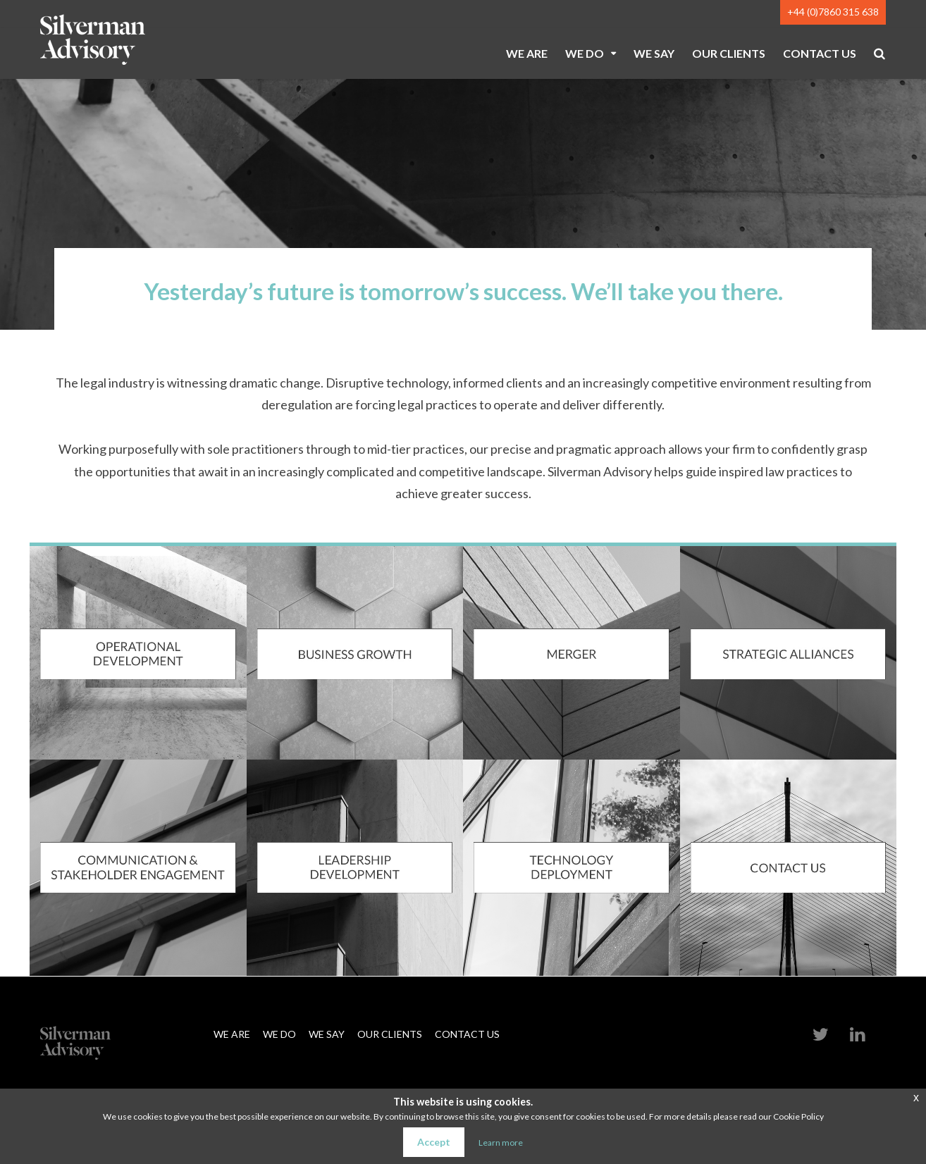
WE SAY (654, 53)
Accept (433, 1142)
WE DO (584, 53)
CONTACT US (819, 53)
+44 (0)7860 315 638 (833, 12)
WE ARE (527, 53)
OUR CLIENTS (728, 53)
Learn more (501, 1142)
